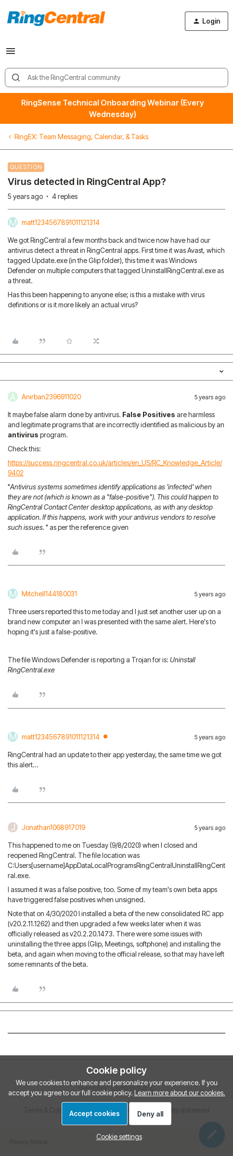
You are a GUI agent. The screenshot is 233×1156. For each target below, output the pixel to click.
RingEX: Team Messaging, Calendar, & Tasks (81, 136)
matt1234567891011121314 (61, 222)
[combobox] (116, 77)
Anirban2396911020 (51, 397)
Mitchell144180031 (49, 594)
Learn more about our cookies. (179, 1093)
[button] (10, 54)
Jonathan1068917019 (53, 827)
